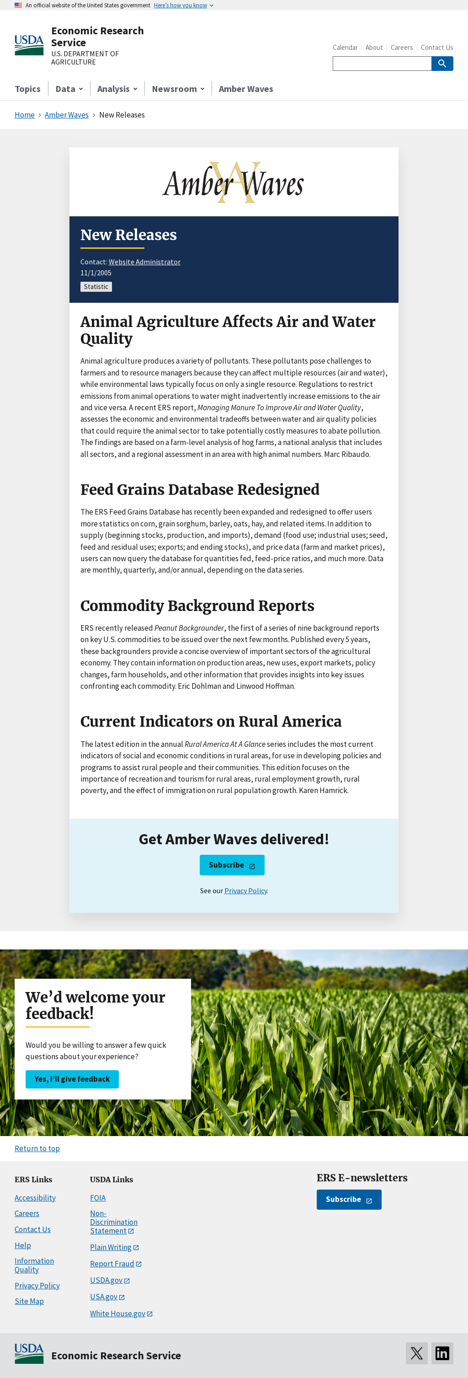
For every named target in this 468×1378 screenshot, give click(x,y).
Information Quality (34, 1265)
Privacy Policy (245, 890)
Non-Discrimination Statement (114, 1221)
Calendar (345, 47)
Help (23, 1245)
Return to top (37, 1148)
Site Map (29, 1301)
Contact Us (437, 47)
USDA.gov (106, 1280)
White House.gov (117, 1313)
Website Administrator (145, 261)
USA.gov (103, 1297)
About (374, 47)
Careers (402, 47)
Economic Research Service (97, 36)
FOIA (98, 1198)
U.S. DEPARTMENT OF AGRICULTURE (85, 58)
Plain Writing (111, 1247)
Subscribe (226, 865)
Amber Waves (246, 88)
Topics (28, 88)
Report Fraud (112, 1264)
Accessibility (35, 1198)
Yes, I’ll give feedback (72, 1079)
